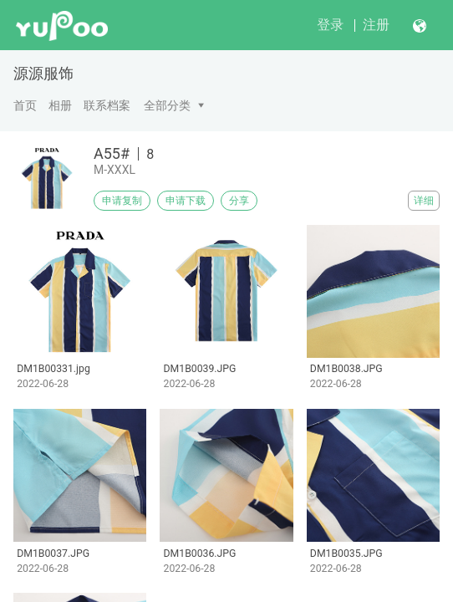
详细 (424, 201)
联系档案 (107, 105)
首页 (25, 105)
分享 (239, 201)
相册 (60, 105)
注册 (376, 25)
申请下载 (185, 201)
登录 (330, 25)
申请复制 (122, 201)
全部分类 (167, 105)
